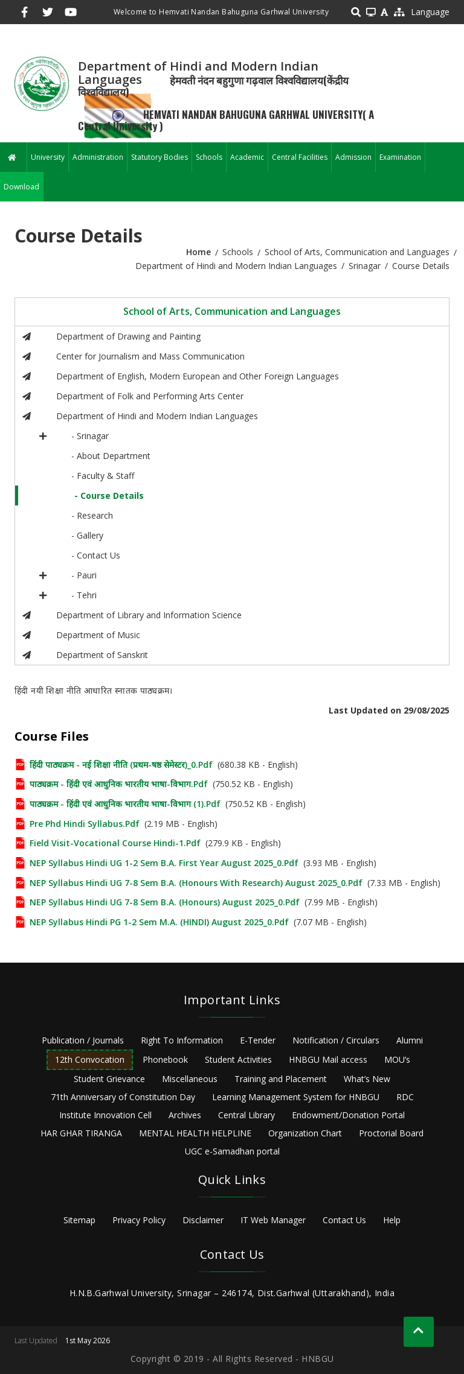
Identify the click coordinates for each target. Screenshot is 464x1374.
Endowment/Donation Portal (348, 1115)
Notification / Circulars (335, 1040)
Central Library (246, 1115)
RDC (405, 1097)
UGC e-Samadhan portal (232, 1151)
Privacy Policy (139, 1220)
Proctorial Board (391, 1133)
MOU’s (397, 1059)
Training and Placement (280, 1078)
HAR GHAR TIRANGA (81, 1133)
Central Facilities (299, 157)
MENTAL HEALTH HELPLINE (195, 1133)
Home (198, 252)
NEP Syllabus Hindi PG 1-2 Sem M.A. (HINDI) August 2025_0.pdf (159, 922)
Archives (185, 1115)
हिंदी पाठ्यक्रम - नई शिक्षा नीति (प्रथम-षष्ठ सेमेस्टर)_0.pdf (121, 764)
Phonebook (165, 1059)
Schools (209, 157)
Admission (353, 157)
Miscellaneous (190, 1078)
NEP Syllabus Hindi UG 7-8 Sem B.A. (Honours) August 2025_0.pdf (165, 902)
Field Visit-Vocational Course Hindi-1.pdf (115, 843)
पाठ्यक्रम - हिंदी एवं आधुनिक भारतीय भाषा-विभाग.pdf (119, 784)
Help (392, 1220)
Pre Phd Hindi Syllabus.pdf (85, 823)
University (48, 157)
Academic (247, 157)
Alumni (409, 1040)
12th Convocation (89, 1059)
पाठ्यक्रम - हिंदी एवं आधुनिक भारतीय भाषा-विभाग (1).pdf (125, 803)
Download (21, 187)
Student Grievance (109, 1078)
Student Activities (238, 1059)
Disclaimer (203, 1220)
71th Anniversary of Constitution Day (123, 1097)
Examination (400, 157)
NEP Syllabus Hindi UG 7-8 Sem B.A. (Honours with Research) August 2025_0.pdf (196, 882)
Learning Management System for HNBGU (295, 1097)
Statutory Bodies (159, 157)
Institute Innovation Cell (105, 1115)
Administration (97, 157)
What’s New (367, 1078)
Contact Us (344, 1220)
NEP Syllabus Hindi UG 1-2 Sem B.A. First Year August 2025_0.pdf (164, 863)
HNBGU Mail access (328, 1059)
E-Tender (258, 1040)
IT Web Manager (273, 1220)
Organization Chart (305, 1133)
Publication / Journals (83, 1040)
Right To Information (182, 1040)
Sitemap (79, 1220)
